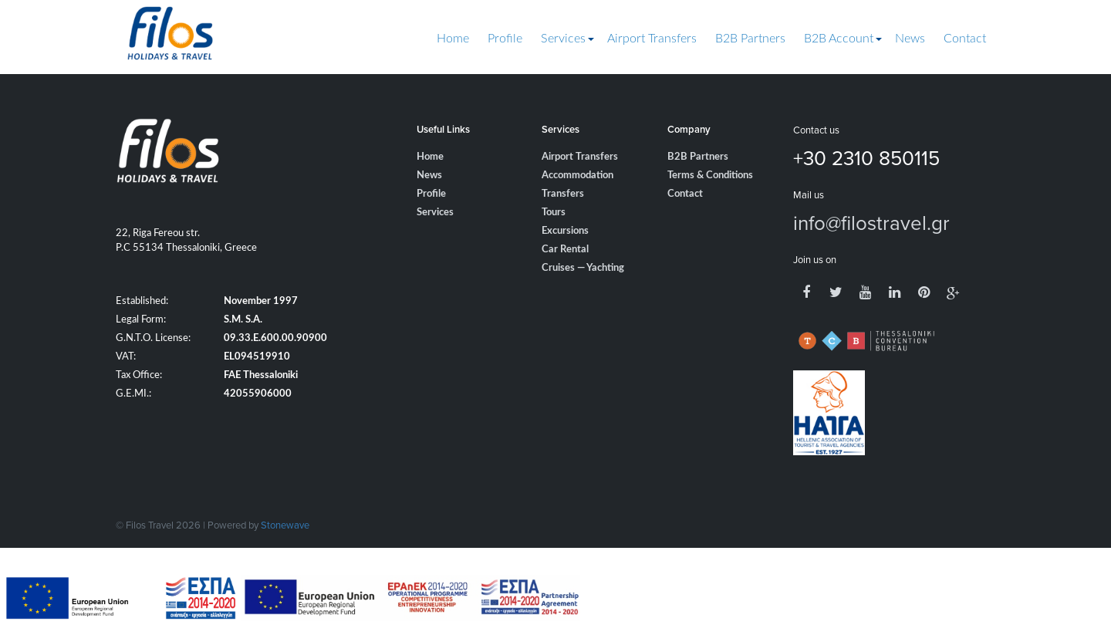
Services (563, 38)
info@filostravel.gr (871, 222)
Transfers (563, 194)
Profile (505, 38)
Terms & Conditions (710, 176)
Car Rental (565, 250)
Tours (554, 213)
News (910, 38)
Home (453, 38)
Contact (965, 38)
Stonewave (285, 525)
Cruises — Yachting (583, 268)
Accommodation (577, 176)
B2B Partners (750, 38)
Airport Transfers (652, 38)
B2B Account (838, 38)
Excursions (565, 231)
